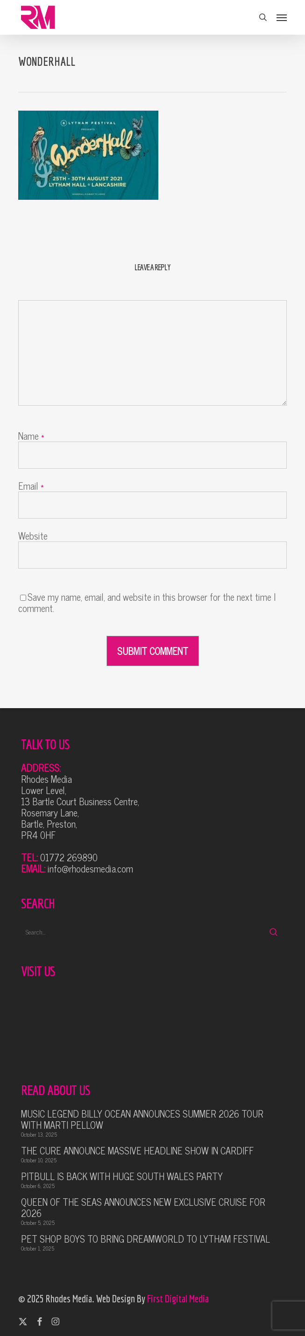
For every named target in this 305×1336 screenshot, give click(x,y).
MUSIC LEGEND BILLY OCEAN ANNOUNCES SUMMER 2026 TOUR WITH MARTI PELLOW (142, 1119)
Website (33, 535)
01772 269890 (69, 857)
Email (31, 485)
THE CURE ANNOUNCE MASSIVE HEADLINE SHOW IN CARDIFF (137, 1150)
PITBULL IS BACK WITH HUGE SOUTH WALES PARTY (122, 1176)
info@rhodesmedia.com (90, 868)
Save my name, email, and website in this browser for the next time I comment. (147, 602)
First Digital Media (178, 1298)
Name (31, 435)
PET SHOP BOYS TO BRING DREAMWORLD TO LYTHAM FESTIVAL (145, 1239)
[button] (282, 17)
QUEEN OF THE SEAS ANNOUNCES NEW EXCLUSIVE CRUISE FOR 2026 (143, 1207)
